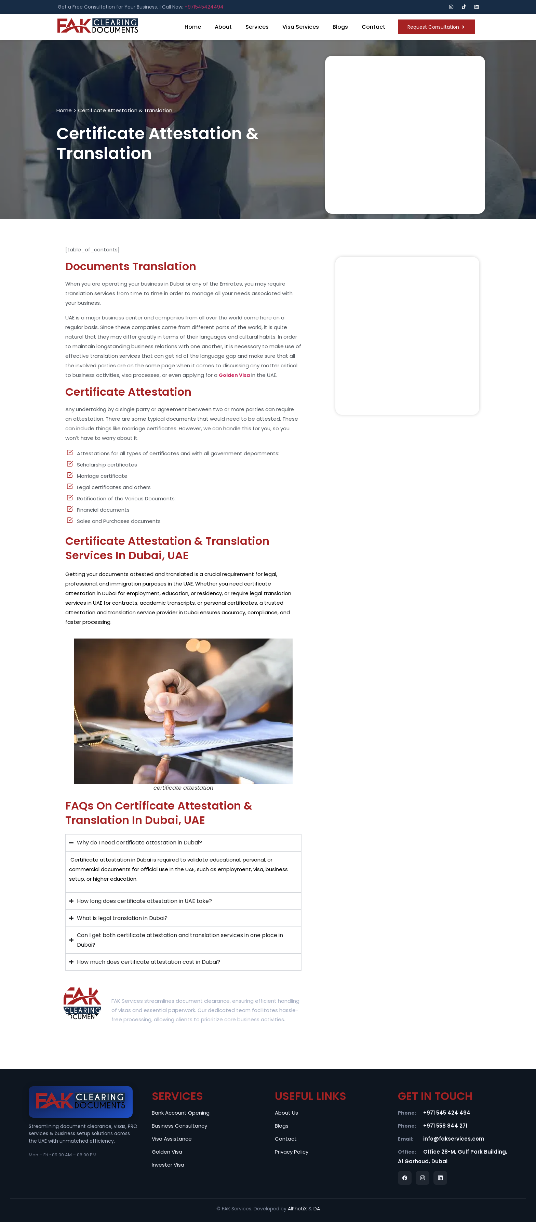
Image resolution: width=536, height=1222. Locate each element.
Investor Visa (168, 1164)
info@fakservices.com (453, 1138)
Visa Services (300, 27)
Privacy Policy (291, 1151)
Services (257, 27)
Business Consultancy (179, 1125)
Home (193, 27)
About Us (286, 1112)
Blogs (340, 27)
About (223, 27)
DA (316, 1208)
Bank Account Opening (181, 1112)
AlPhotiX (297, 1208)
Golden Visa (167, 1151)
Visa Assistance (172, 1138)
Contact (373, 27)
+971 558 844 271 (445, 1125)
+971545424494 (204, 6)
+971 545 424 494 (446, 1112)
